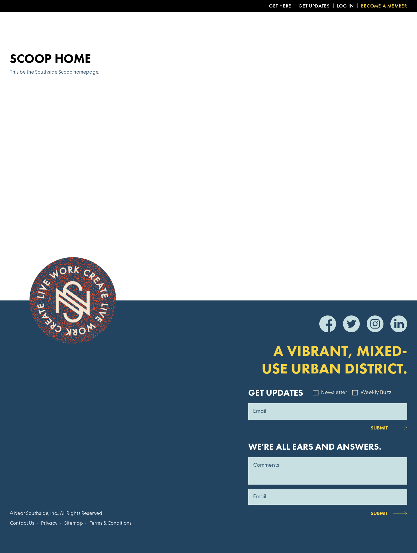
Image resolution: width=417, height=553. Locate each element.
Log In (345, 5)
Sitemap (73, 523)
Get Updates (314, 5)
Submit (379, 428)
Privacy (49, 523)
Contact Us (22, 523)
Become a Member (384, 5)
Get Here (280, 5)
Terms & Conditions (111, 523)
